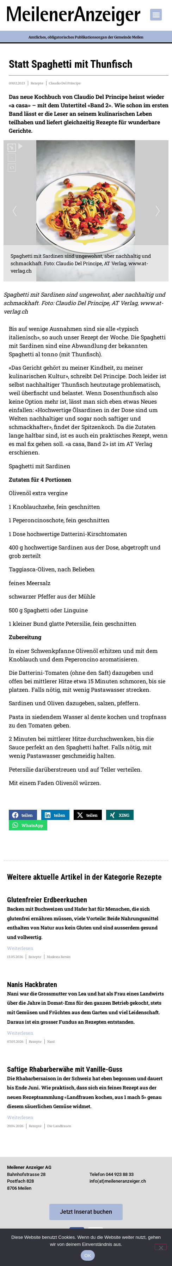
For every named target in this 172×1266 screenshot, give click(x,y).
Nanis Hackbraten (32, 984)
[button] (156, 14)
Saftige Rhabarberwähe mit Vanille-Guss (64, 1069)
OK (87, 1255)
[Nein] (161, 1247)
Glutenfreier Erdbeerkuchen (47, 900)
